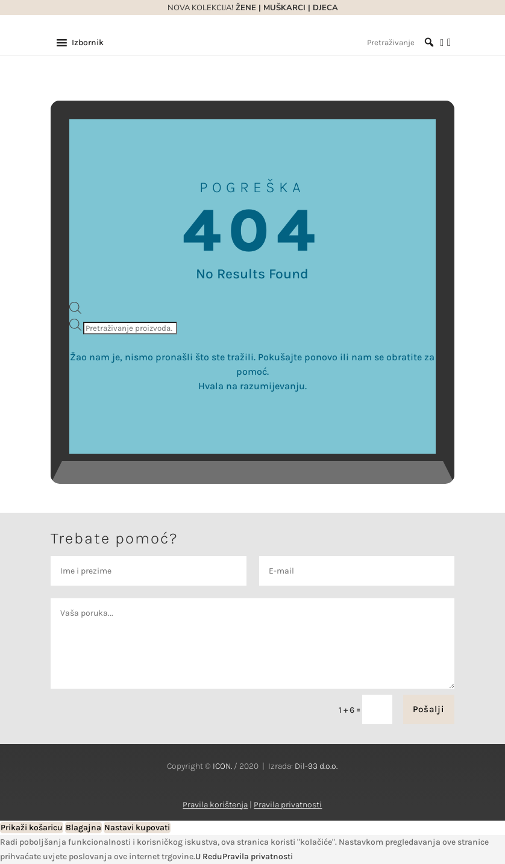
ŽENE (244, 7)
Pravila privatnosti (288, 805)
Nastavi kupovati (137, 827)
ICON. (222, 766)
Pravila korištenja (215, 805)
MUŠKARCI (284, 7)
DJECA (325, 7)
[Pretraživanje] (400, 42)
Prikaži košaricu (32, 827)
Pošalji (429, 709)
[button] (88, 43)
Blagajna (83, 827)
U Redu (208, 856)
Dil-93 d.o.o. (316, 766)
